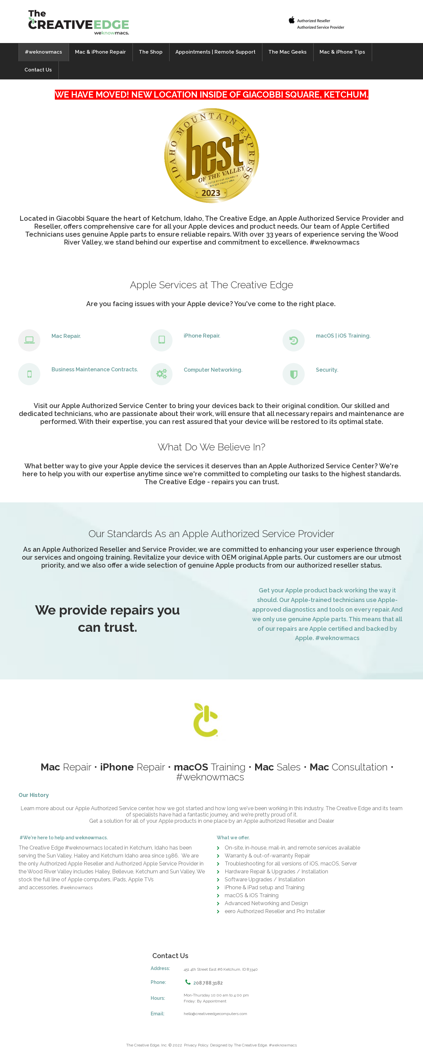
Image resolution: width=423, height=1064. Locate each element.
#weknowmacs (43, 52)
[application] (211, 263)
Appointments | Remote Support (215, 52)
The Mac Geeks (287, 52)
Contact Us (38, 70)
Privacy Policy (196, 1045)
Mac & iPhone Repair (100, 52)
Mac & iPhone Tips (342, 52)
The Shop (151, 52)
